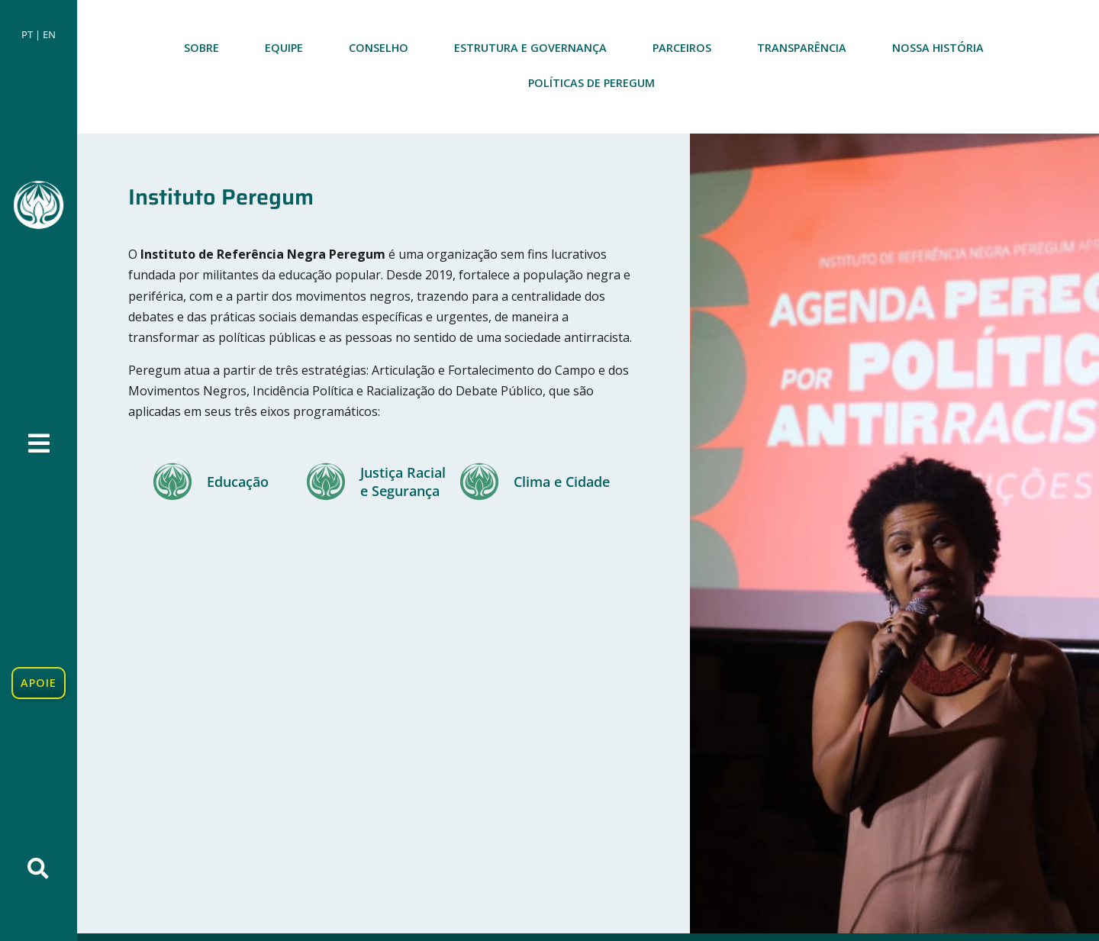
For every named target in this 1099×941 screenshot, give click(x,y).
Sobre (201, 47)
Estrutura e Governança (530, 47)
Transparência (801, 47)
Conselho (378, 47)
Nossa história (938, 47)
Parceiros (682, 47)
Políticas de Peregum (591, 83)
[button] (38, 868)
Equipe (284, 47)
